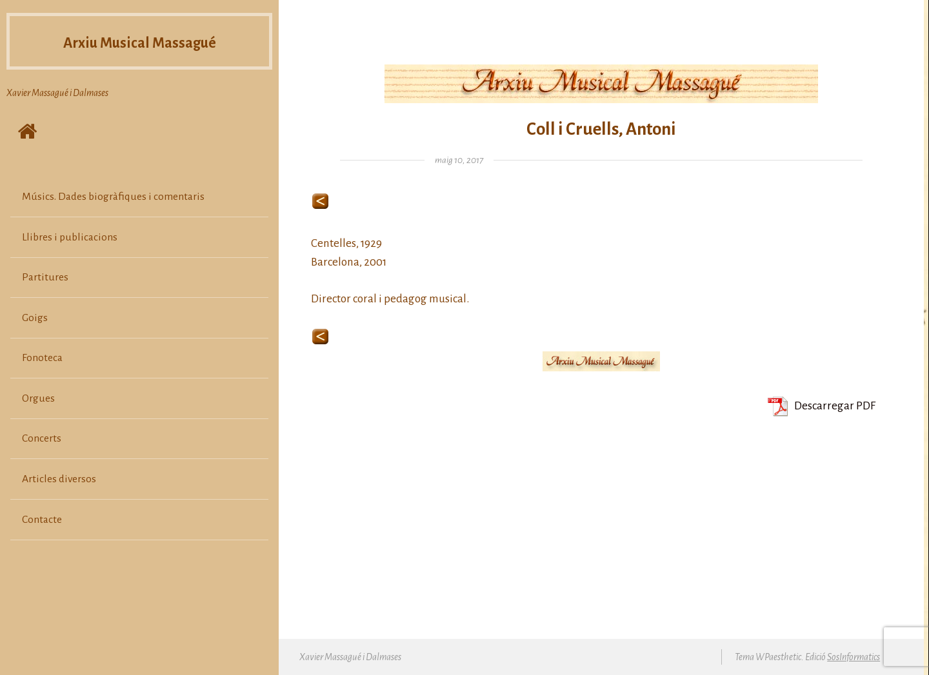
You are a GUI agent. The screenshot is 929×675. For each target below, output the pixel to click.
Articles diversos (59, 479)
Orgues (38, 398)
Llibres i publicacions (69, 237)
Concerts (41, 438)
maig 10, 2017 (459, 160)
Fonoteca (42, 358)
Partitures (45, 277)
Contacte (42, 519)
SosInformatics (853, 657)
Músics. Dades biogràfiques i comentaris (113, 196)
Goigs (35, 318)
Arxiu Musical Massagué (140, 41)
